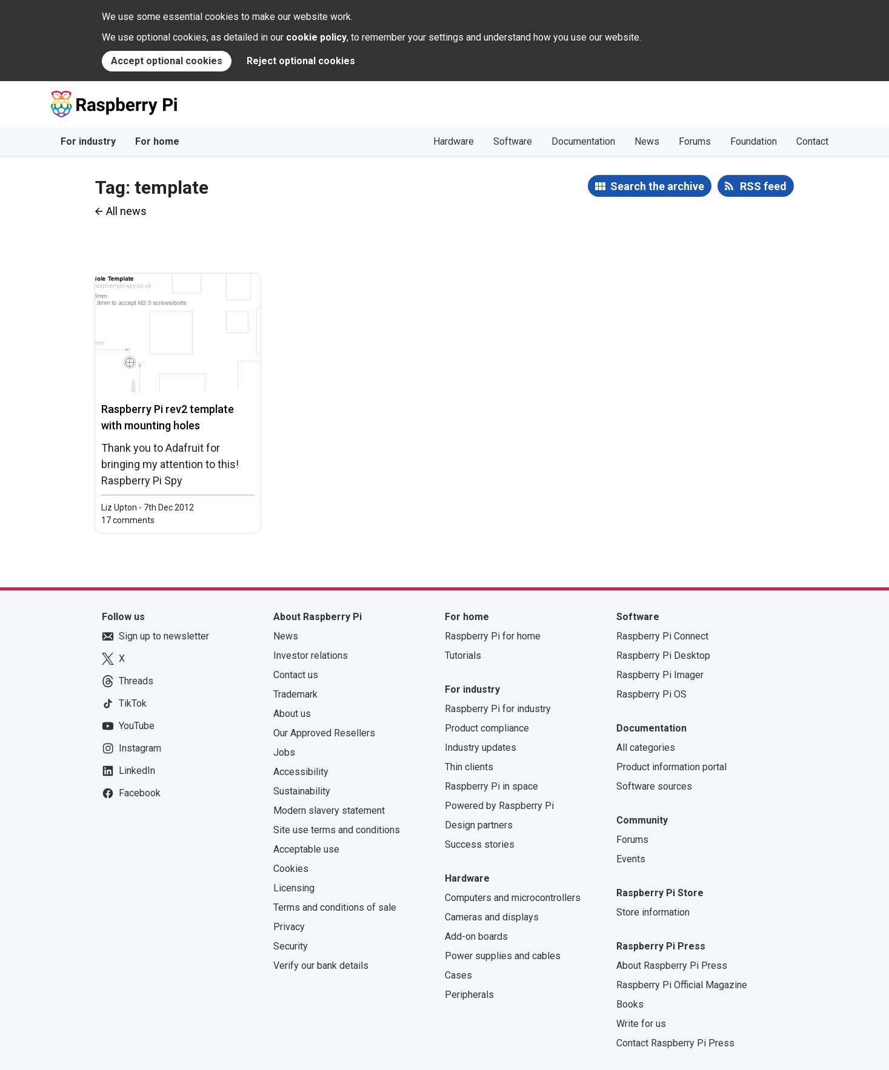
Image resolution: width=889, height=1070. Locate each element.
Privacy (289, 927)
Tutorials (463, 655)
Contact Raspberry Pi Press (675, 1043)
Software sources (654, 786)
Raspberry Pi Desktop (663, 655)
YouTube (128, 726)
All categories (645, 747)
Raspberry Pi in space (491, 786)
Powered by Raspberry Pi (499, 805)
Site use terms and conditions (336, 830)
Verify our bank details (320, 965)
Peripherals (469, 994)
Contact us (295, 675)
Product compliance (487, 728)
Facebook (131, 793)
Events (630, 859)
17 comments (128, 520)
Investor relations (310, 655)
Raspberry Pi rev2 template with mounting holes (167, 417)
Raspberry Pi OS (651, 694)
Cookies (290, 868)
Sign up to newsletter (155, 636)
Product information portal (671, 767)
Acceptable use (306, 849)
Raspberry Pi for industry (498, 709)
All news (126, 211)
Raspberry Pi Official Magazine (681, 985)
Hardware (453, 141)
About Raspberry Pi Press (671, 965)
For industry (88, 141)
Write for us (641, 1023)
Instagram (131, 748)
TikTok (124, 704)
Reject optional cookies (301, 61)
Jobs (284, 752)
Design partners (479, 825)
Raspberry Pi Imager (660, 675)
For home (157, 141)
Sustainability (301, 791)
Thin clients (469, 767)
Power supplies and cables (503, 956)
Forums (695, 141)
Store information (653, 912)
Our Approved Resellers (324, 733)
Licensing (294, 888)
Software (512, 141)
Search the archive (657, 186)
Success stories (479, 844)
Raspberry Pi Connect (662, 636)
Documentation (583, 141)
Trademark (295, 694)
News (646, 141)
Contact (812, 141)
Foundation (753, 141)
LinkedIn (128, 771)
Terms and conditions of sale (334, 907)
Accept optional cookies (166, 61)
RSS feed (763, 186)
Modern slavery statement (329, 810)
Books (630, 1004)
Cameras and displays (492, 917)
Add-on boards (476, 936)
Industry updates (480, 747)
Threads (127, 681)
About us (292, 713)
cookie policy (316, 37)
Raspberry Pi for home (493, 636)
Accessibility (300, 772)
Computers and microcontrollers (513, 897)
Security (290, 946)
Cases (458, 975)
